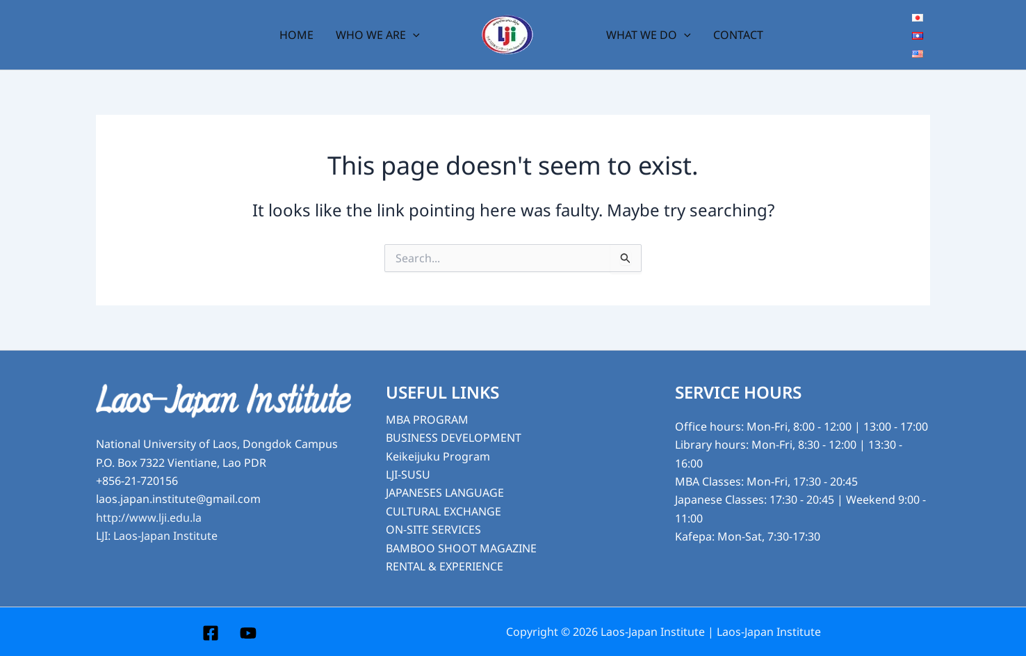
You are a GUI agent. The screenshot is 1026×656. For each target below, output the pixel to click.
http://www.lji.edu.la (149, 518)
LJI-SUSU (408, 474)
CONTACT (738, 35)
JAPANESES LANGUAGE (445, 492)
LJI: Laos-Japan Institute (157, 536)
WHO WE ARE (378, 35)
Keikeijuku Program (438, 456)
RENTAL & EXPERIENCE (444, 566)
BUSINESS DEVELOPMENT (453, 438)
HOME (296, 35)
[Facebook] (210, 633)
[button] (413, 35)
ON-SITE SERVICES (433, 529)
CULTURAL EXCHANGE (443, 511)
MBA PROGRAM (427, 419)
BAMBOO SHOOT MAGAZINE (461, 548)
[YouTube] (248, 633)
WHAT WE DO (648, 35)
